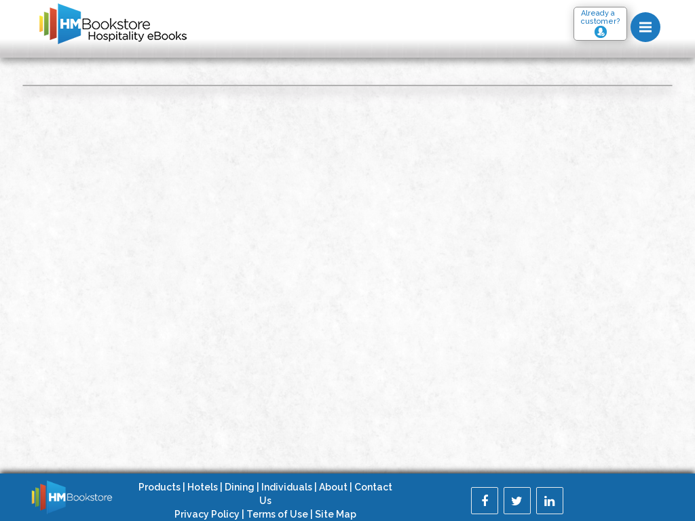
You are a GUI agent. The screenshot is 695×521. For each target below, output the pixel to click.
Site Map (335, 514)
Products (159, 487)
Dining (240, 487)
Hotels (202, 487)
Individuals (286, 487)
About (333, 487)
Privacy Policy (207, 514)
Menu (649, 21)
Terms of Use (277, 514)
